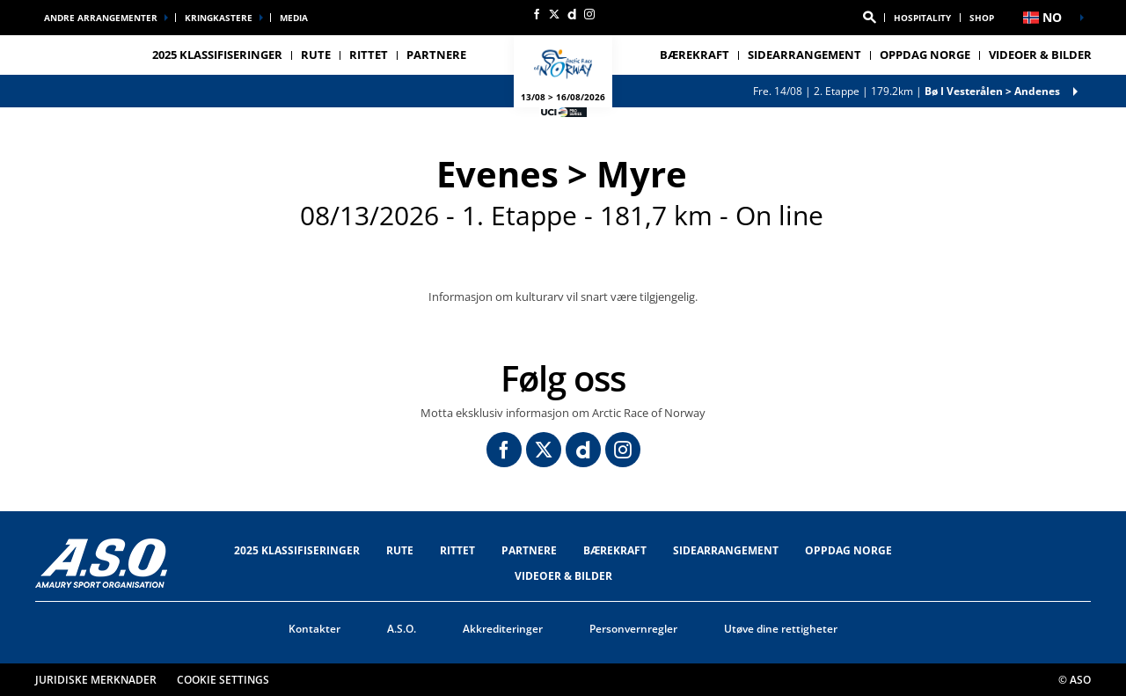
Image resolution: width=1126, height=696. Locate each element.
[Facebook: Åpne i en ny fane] (536, 14)
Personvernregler (633, 628)
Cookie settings (223, 679)
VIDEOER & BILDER (1040, 54)
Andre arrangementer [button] (100, 17)
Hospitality (922, 17)
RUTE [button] (316, 54)
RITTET (457, 550)
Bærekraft (694, 54)
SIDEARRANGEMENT (726, 550)
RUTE (399, 550)
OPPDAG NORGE (925, 54)
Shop (981, 17)
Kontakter (314, 628)
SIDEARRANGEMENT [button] (804, 54)
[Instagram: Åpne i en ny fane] (589, 14)
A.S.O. (401, 628)
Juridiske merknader (96, 679)
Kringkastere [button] (218, 17)
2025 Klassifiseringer (217, 54)
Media (294, 17)
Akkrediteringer (503, 628)
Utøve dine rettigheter (780, 628)
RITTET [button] (368, 54)
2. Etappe (906, 91)
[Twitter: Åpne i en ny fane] (554, 14)
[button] (869, 17)
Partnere (436, 54)
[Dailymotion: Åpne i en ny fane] (572, 14)
